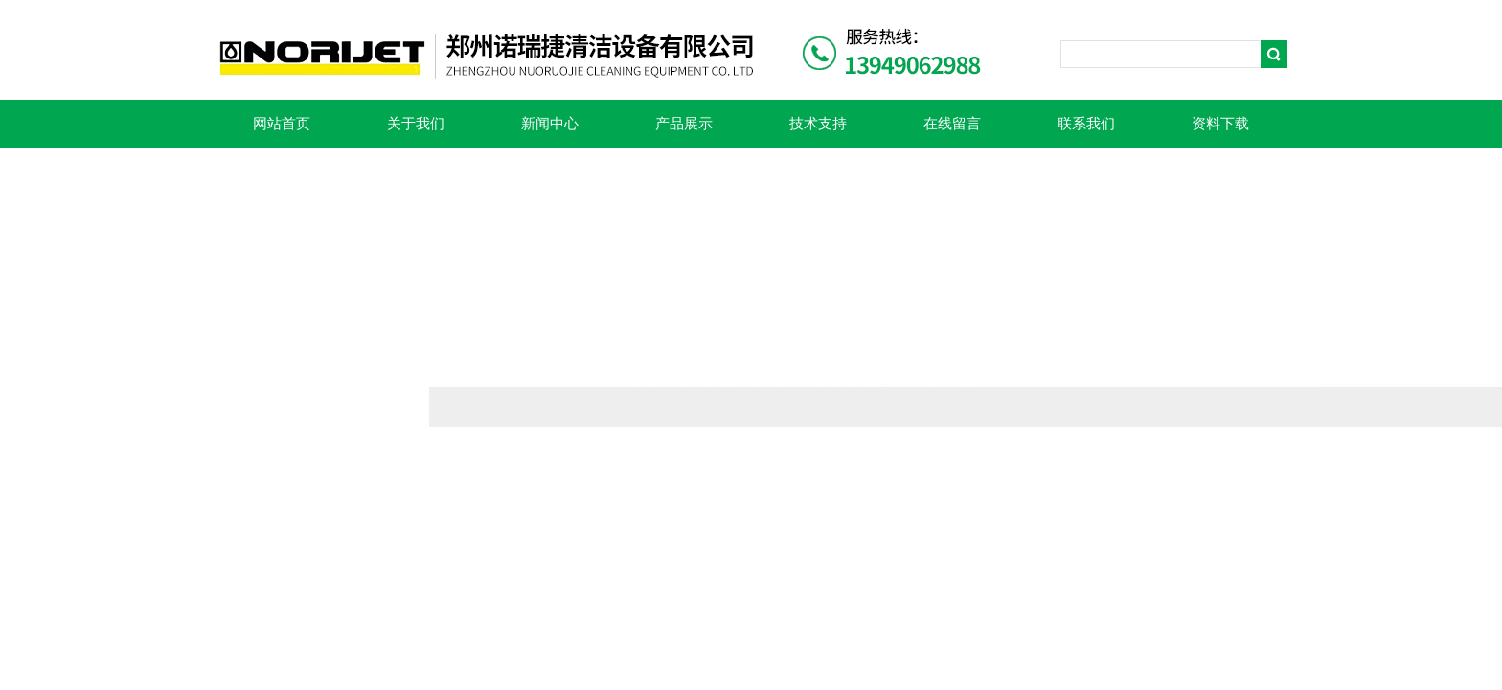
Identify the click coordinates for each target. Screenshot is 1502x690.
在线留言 (952, 123)
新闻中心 (550, 123)
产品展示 (684, 123)
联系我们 (1086, 123)
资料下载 (1220, 123)
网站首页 (281, 123)
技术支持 (818, 123)
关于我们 (415, 123)
